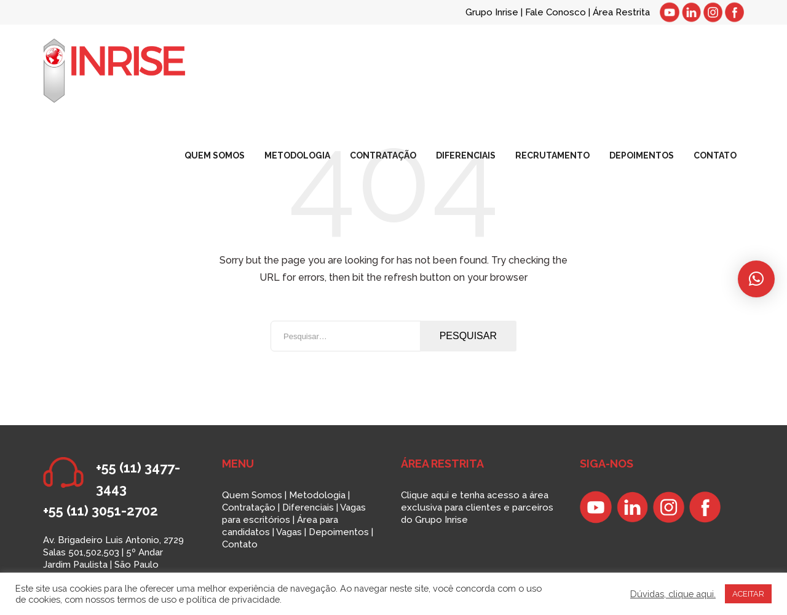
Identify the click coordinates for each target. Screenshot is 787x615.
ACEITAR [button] (748, 593)
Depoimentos (339, 532)
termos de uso (146, 599)
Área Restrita (621, 12)
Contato (240, 544)
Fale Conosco (556, 12)
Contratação (248, 507)
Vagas (289, 532)
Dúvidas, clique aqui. (673, 594)
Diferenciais (308, 507)
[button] (756, 278)
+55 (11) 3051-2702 (100, 511)
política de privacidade (233, 599)
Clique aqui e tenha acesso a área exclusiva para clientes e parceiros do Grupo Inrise (477, 507)
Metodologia (317, 495)
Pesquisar (468, 336)
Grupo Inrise (491, 12)
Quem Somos (252, 495)
